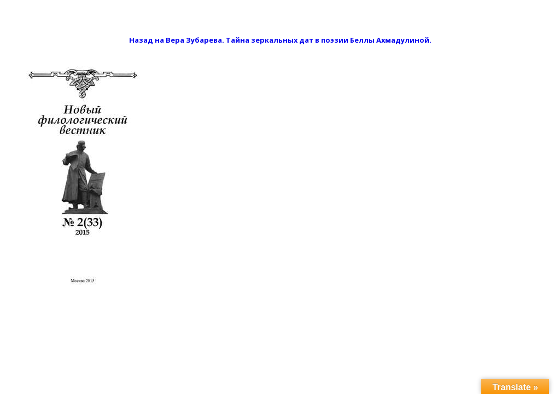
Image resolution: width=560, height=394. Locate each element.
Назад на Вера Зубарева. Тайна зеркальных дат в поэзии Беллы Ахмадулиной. (280, 40)
